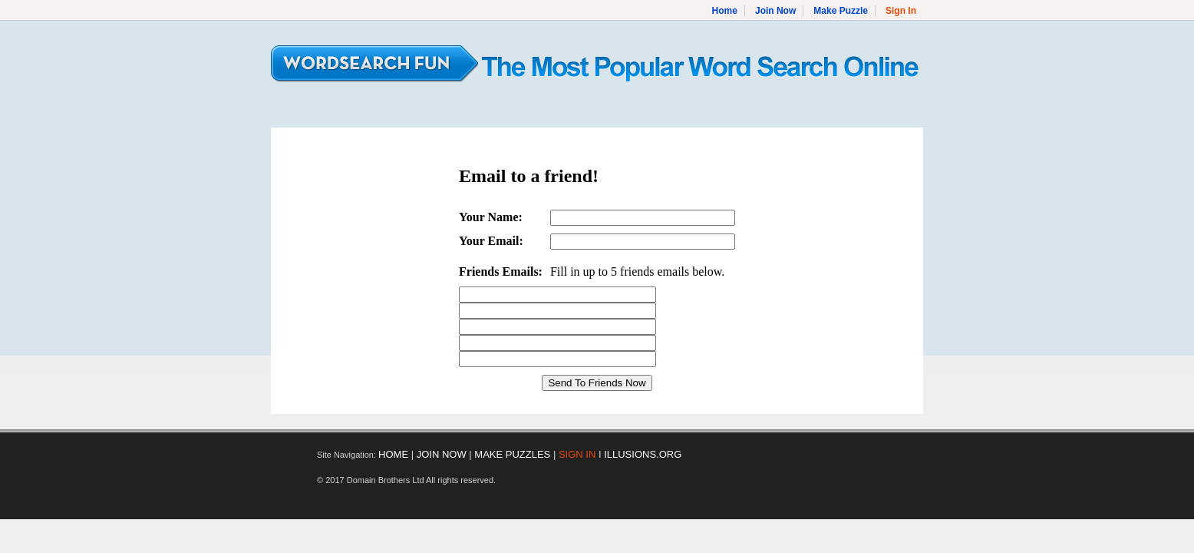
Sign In (901, 10)
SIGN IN (577, 454)
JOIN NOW (442, 454)
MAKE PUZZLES (512, 454)
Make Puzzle (840, 10)
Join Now (775, 10)
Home (724, 10)
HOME (393, 454)
